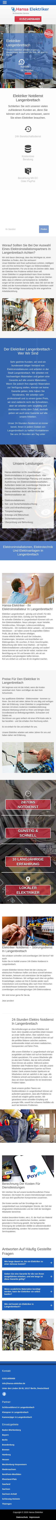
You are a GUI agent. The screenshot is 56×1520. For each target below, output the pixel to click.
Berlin (5, 1440)
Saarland (6, 1484)
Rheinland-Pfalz (9, 1479)
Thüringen (7, 1504)
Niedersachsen (9, 1469)
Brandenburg (8, 1445)
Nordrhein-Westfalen (11, 1474)
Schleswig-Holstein (11, 1499)
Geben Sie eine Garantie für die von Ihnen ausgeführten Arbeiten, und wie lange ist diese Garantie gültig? (24, 1276)
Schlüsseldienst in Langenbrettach (18, 1407)
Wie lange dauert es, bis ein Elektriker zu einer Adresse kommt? (23, 1262)
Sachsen (6, 1489)
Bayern (5, 1435)
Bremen (5, 1450)
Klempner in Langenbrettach (15, 1412)
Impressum (34, 1517)
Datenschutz (22, 1517)
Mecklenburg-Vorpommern (14, 1464)
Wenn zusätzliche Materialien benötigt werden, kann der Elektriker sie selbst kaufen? (22, 1291)
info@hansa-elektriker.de (13, 1383)
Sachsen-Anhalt (9, 1494)
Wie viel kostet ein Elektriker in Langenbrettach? (19, 1305)
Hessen (5, 1459)
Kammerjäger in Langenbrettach (17, 1417)
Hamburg (6, 1454)
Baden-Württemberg (11, 1430)
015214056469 (29, 19)
